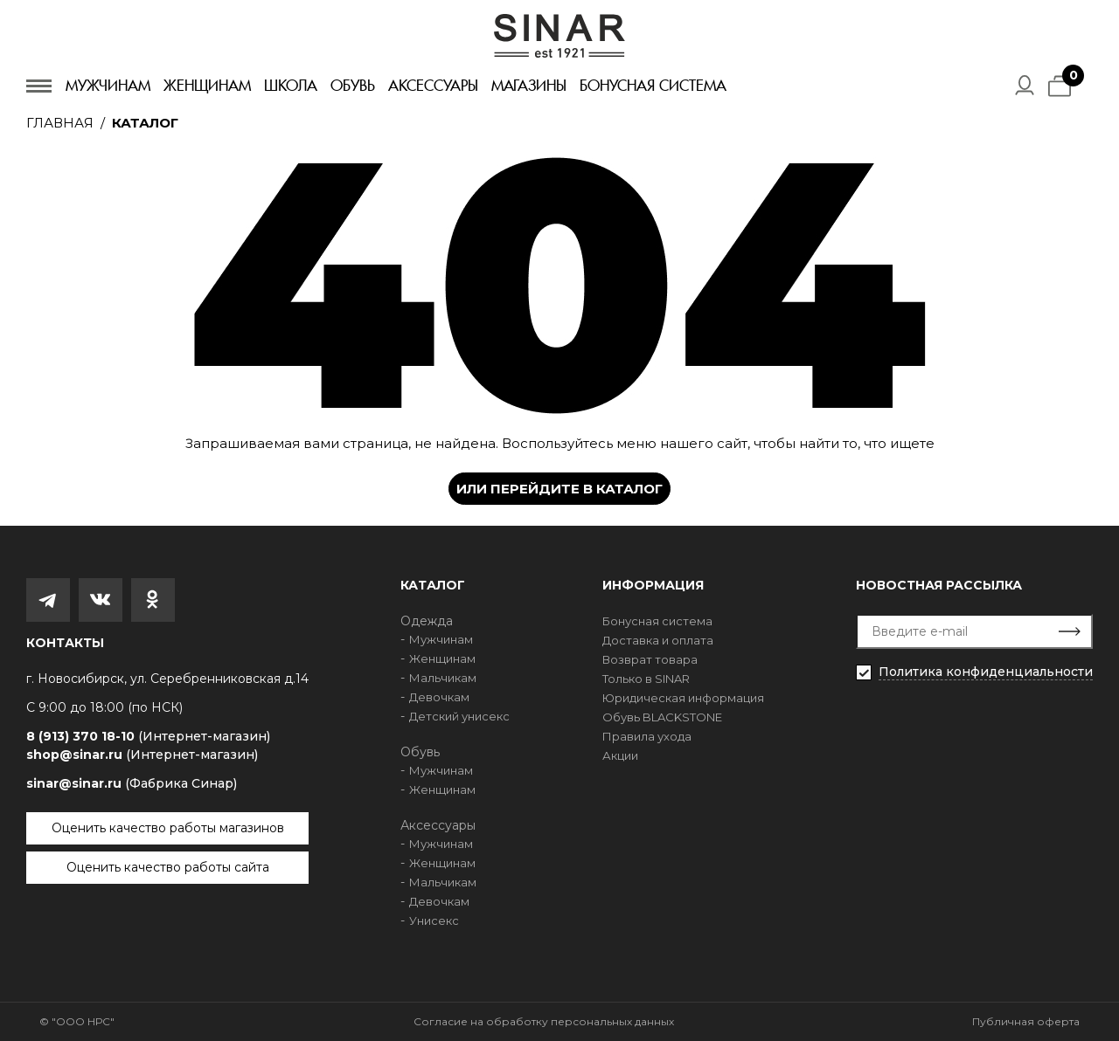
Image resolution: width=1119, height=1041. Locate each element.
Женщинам (207, 85)
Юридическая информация (683, 698)
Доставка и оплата (657, 640)
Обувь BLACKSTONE (662, 717)
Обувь (352, 85)
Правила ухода (647, 736)
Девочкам (439, 697)
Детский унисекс (459, 716)
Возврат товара (650, 659)
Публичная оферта (1026, 1021)
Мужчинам (108, 85)
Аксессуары (433, 85)
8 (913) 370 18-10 (148, 736)
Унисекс (434, 920)
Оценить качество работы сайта (167, 867)
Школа (290, 85)
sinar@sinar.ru (131, 783)
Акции (620, 755)
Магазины (528, 85)
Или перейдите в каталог (559, 488)
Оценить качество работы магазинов (168, 828)
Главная (60, 122)
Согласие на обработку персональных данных (544, 1021)
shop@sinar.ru (142, 754)
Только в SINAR (646, 679)
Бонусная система (653, 85)
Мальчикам (442, 678)
